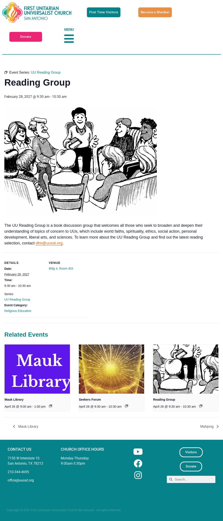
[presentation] (37, 369)
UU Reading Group (17, 299)
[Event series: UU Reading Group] (200, 406)
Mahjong (207, 426)
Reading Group (164, 399)
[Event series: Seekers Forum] (126, 406)
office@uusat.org (21, 480)
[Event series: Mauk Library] (50, 406)
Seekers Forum (90, 399)
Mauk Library (14, 399)
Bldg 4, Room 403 (61, 268)
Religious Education (17, 311)
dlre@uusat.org (49, 243)
